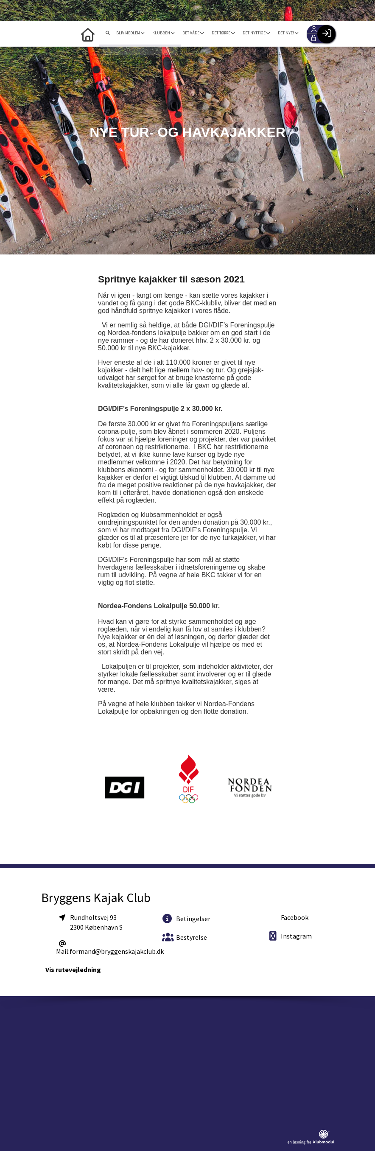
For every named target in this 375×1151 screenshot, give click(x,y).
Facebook (294, 917)
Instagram (290, 935)
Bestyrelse (184, 937)
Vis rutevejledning (73, 969)
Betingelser (186, 918)
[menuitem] (101, 34)
